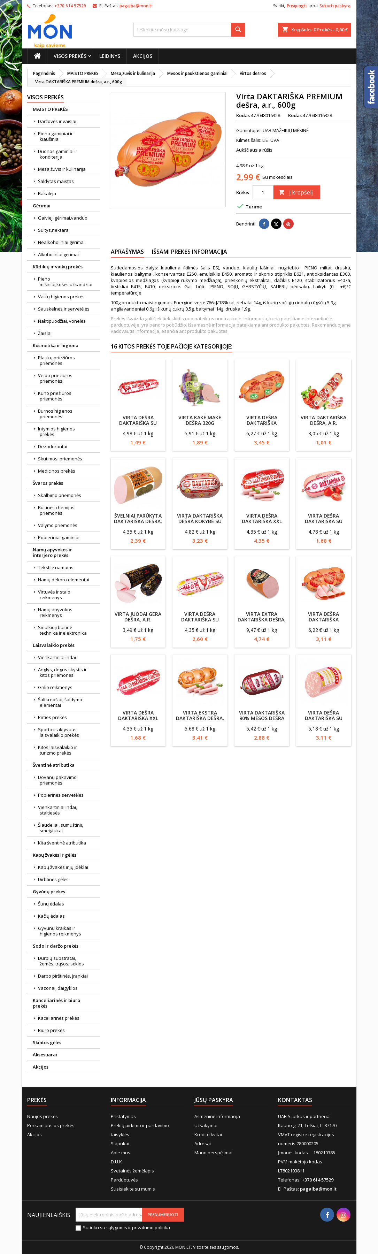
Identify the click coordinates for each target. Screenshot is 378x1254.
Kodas (243, 115)
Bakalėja (47, 193)
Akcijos (142, 56)
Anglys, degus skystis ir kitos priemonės (62, 672)
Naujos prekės (42, 1116)
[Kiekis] (263, 192)
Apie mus (120, 1152)
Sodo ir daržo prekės (55, 946)
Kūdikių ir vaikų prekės (58, 266)
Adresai (202, 1143)
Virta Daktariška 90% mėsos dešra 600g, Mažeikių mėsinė (262, 721)
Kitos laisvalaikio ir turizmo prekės (57, 750)
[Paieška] (189, 30)
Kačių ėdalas (51, 916)
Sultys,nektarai (54, 230)
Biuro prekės (51, 1030)
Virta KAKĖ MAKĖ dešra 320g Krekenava (199, 423)
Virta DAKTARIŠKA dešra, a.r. (323, 420)
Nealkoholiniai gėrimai (61, 242)
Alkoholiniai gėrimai (58, 254)
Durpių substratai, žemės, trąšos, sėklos (61, 961)
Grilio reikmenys (55, 687)
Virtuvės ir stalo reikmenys (54, 595)
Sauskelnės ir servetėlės (64, 309)
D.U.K (116, 1162)
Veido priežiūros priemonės (55, 378)
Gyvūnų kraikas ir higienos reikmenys (59, 931)
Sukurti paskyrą (334, 6)
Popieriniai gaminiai (58, 537)
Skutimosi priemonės (60, 459)
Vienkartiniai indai (57, 657)
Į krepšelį (296, 192)
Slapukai (120, 1143)
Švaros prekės (48, 483)
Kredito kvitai (208, 1134)
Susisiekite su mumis (133, 1189)
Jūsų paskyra (213, 1100)
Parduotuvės (124, 1180)
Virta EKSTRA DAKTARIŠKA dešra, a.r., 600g (200, 718)
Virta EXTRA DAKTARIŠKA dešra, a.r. (262, 619)
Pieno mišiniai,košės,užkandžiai (65, 282)
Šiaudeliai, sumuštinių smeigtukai (61, 828)
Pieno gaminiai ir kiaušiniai (55, 136)
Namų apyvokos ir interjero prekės (52, 552)
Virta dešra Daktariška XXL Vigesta (138, 718)
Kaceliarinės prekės (58, 1018)
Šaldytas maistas (56, 181)
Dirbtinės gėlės (53, 879)
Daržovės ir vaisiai (57, 121)
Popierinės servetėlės (61, 795)
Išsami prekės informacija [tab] (189, 251)
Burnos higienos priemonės (55, 414)
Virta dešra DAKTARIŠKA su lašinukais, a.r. (323, 521)
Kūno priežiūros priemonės (54, 396)
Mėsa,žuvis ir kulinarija (62, 169)
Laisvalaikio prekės (54, 645)
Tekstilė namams (56, 567)
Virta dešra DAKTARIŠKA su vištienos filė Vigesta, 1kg (200, 622)
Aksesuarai (45, 1055)
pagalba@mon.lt (135, 6)
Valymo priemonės (57, 525)
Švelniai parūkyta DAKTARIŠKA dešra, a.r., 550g (138, 521)
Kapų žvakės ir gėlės (54, 855)
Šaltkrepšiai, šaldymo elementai (60, 702)
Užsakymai (205, 1125)
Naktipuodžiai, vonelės (62, 321)
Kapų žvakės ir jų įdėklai (63, 867)
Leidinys (109, 56)
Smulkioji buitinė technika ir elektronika (62, 630)
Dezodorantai (52, 446)
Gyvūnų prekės (49, 891)
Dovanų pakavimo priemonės (57, 780)
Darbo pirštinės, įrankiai (63, 976)
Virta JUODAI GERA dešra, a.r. (138, 617)
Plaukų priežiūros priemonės (56, 360)
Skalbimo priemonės (59, 495)
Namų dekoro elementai (63, 579)
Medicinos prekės (56, 471)
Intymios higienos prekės (56, 431)
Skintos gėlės (47, 1042)
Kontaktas (295, 1100)
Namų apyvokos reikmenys (55, 612)
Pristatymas (123, 1116)
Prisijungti (297, 6)
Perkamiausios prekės (51, 1125)
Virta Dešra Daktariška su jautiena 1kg (138, 423)
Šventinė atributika (54, 765)
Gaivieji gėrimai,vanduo (62, 218)
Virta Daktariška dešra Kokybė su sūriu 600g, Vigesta (200, 524)
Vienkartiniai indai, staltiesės (57, 810)
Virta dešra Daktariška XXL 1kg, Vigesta (262, 521)
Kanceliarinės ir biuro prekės (56, 1003)
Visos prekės (70, 56)
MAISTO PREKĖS (50, 109)
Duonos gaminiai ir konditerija (57, 154)
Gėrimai (42, 205)
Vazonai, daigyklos (58, 988)
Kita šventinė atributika (62, 843)
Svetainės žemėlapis (132, 1171)
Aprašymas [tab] (127, 251)
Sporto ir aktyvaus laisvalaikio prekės (58, 732)
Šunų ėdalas (51, 904)
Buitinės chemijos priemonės (56, 510)
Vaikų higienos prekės (61, 296)
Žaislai (45, 333)
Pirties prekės (52, 717)
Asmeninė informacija (217, 1116)
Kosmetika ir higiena (55, 345)
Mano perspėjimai (213, 1152)
